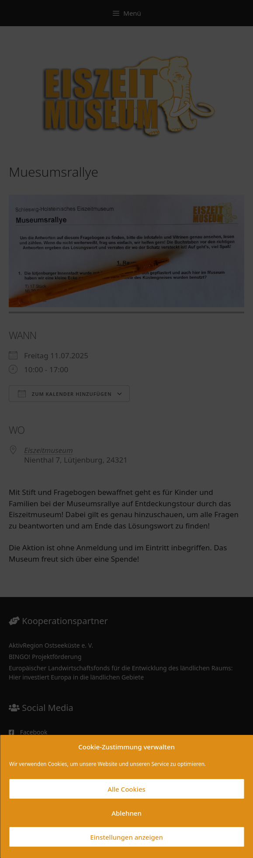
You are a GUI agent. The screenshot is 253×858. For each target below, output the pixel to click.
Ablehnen (126, 813)
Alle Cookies (126, 789)
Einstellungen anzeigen (126, 837)
